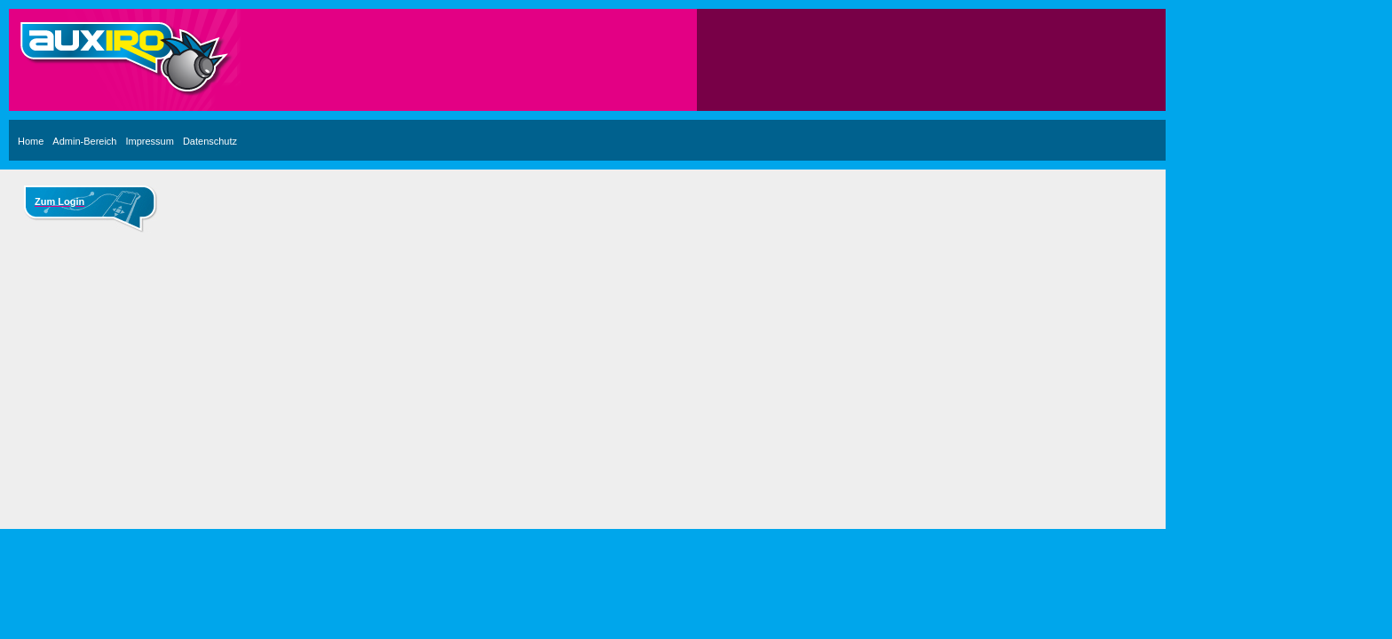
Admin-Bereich (84, 141)
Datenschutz (210, 141)
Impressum (149, 141)
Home (31, 141)
